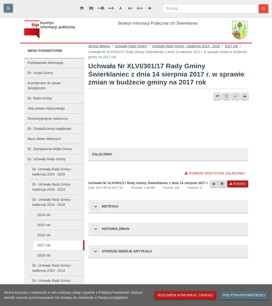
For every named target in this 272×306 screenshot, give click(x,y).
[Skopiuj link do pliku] (222, 184)
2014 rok (43, 215)
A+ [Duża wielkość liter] (130, 8)
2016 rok (43, 235)
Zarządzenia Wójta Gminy (50, 149)
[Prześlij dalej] (217, 96)
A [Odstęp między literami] (111, 8)
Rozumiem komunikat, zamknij (185, 295)
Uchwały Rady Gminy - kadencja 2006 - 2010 (52, 283)
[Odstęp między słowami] (101, 8)
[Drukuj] (244, 96)
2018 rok (43, 255)
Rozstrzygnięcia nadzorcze (48, 118)
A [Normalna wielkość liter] (120, 8)
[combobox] (210, 8)
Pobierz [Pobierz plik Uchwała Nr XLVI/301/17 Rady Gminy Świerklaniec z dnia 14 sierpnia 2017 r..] (238, 184)
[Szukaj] (263, 8)
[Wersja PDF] (226, 96)
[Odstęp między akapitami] (81, 8)
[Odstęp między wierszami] (91, 8)
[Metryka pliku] (213, 184)
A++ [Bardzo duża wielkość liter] (140, 8)
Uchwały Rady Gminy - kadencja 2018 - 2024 (52, 186)
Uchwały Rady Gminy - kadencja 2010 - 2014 (52, 268)
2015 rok (43, 225)
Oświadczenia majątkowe (49, 129)
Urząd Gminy (40, 73)
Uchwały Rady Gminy (47, 159)
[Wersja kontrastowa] (149, 8)
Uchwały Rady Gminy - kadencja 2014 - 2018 (52, 202)
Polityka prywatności (244, 295)
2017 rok (43, 245)
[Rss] (8, 8)
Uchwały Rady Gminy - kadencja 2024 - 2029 (52, 171)
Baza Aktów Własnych (44, 139)
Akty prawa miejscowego (46, 108)
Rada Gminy (40, 98)
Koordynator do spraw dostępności (44, 85)
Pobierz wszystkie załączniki (215, 173)
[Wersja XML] (235, 96)
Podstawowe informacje (45, 63)
